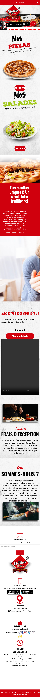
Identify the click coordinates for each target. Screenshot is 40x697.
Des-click (37, 692)
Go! (33, 24)
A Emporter (28, 17)
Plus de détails (20, 336)
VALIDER (20, 553)
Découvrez (20, 87)
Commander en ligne (20, 694)
